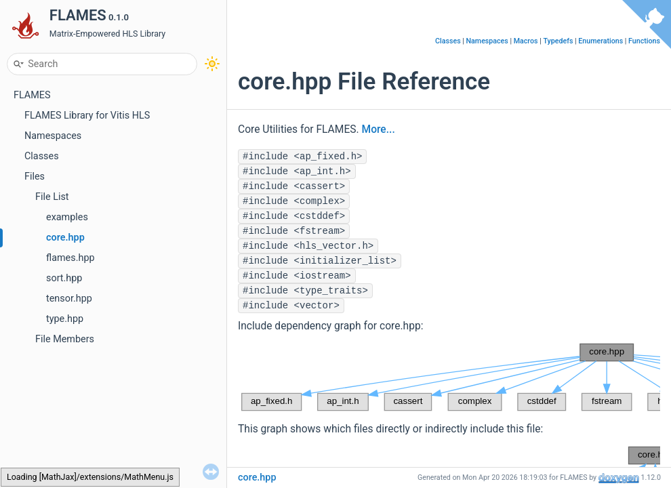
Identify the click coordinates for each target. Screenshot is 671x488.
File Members (64, 339)
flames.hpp (70, 258)
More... (378, 129)
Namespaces (52, 136)
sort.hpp (64, 278)
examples (67, 217)
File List (52, 197)
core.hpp (65, 237)
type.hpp (64, 319)
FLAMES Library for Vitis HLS (87, 115)
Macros (526, 41)
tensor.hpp (69, 298)
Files (34, 176)
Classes (41, 156)
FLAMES (32, 95)
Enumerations (600, 41)
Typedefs (558, 41)
